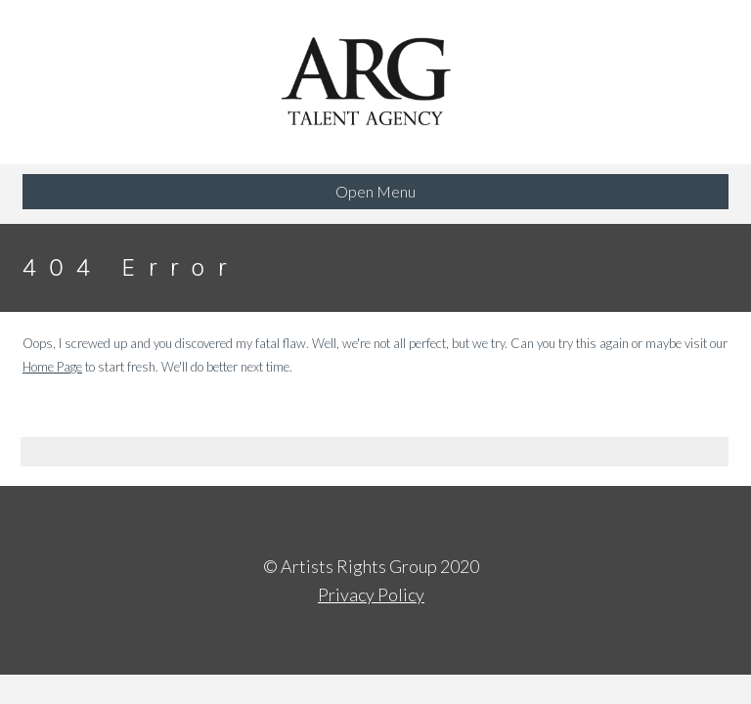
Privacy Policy (371, 594)
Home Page (52, 366)
